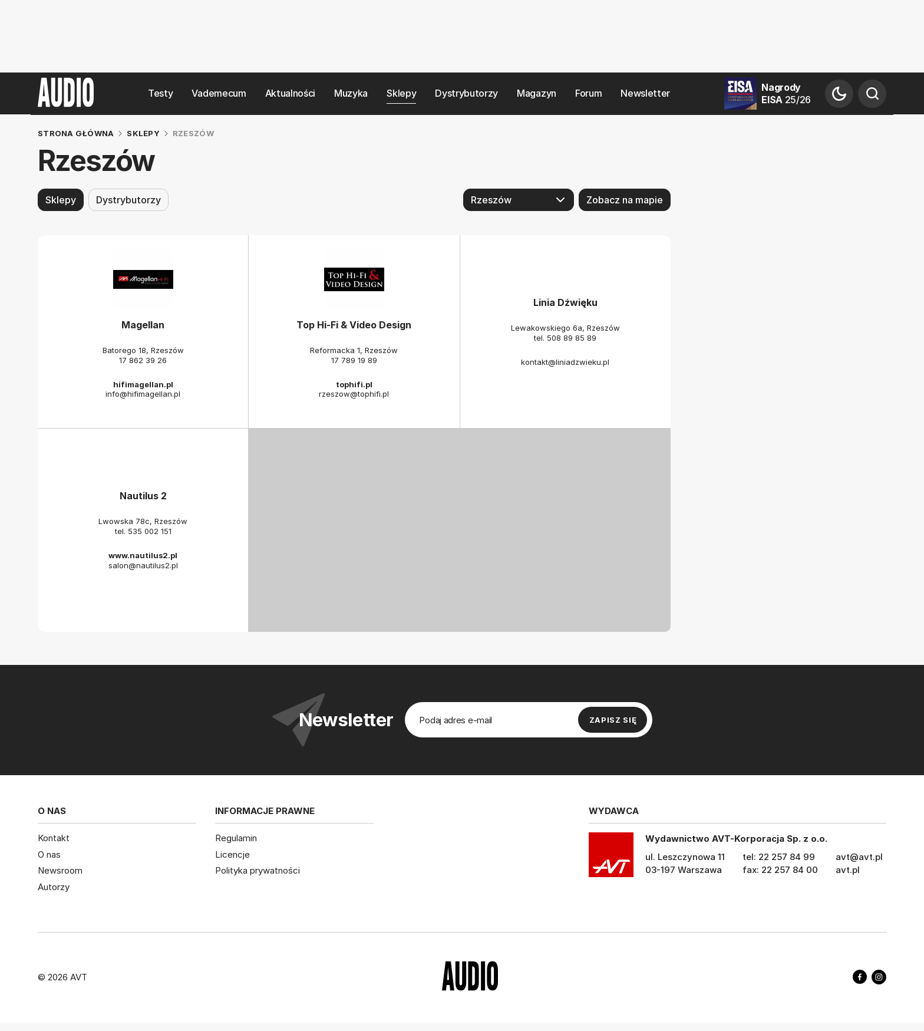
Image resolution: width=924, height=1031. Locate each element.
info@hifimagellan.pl (142, 393)
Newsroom (60, 870)
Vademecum (219, 93)
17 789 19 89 (354, 359)
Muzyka (351, 93)
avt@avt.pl (859, 856)
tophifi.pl (354, 383)
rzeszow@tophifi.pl (354, 393)
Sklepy (401, 93)
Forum (588, 93)
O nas (49, 853)
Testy (160, 93)
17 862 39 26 (143, 359)
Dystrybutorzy (466, 93)
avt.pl (848, 869)
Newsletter (645, 93)
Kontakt (54, 838)
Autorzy (54, 886)
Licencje (232, 853)
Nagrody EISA (786, 93)
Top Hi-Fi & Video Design (353, 325)
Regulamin (236, 838)
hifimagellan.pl (143, 383)
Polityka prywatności (257, 870)
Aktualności (290, 93)
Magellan (142, 325)
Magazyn (536, 93)
